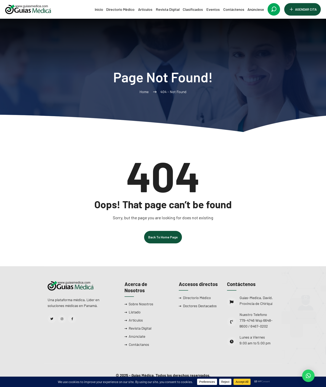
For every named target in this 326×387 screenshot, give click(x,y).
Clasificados (193, 9)
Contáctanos (139, 344)
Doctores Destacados (200, 305)
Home (145, 91)
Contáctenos (233, 9)
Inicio (99, 9)
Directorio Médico (120, 9)
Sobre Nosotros (141, 304)
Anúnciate (137, 336)
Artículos (145, 9)
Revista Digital (168, 9)
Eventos (213, 9)
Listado (135, 312)
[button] (308, 376)
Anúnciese (255, 9)
